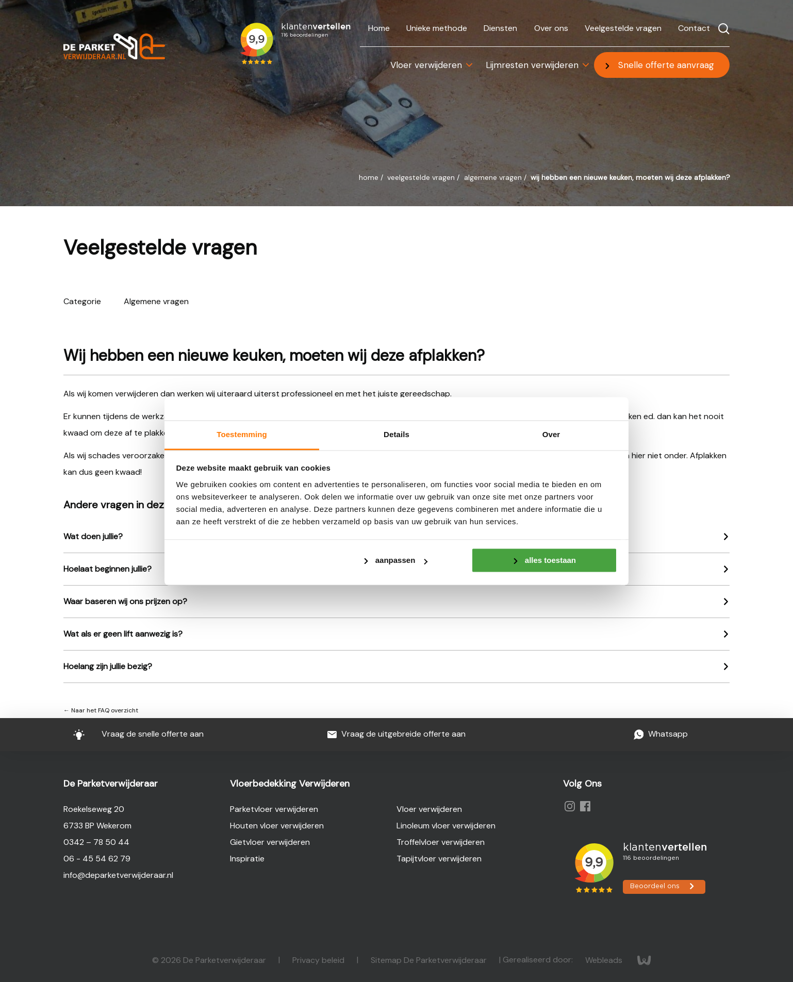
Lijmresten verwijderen (532, 65)
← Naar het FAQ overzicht (100, 710)
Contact (694, 28)
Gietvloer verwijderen (270, 842)
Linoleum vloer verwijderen (445, 825)
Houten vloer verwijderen (277, 825)
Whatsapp (661, 734)
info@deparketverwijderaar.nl (118, 875)
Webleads (604, 959)
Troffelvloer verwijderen (440, 842)
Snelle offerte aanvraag (666, 65)
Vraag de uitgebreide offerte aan (396, 734)
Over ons (551, 28)
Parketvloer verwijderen (274, 809)
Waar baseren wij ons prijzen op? (125, 601)
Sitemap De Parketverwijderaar (430, 959)
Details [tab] (396, 434)
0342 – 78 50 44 (96, 842)
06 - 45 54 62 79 (96, 858)
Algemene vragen (494, 177)
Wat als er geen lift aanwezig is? (123, 633)
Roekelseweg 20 (93, 809)
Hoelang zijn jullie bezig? (107, 666)
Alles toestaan (550, 560)
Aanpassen (401, 560)
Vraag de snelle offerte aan (132, 734)
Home (379, 28)
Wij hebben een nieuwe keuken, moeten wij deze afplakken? (630, 177)
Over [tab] (551, 434)
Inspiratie (247, 858)
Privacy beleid (319, 959)
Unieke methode (436, 28)
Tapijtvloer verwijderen (439, 858)
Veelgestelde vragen (623, 28)
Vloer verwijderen (426, 65)
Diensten (500, 28)
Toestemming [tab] (242, 434)
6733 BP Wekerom (97, 825)
